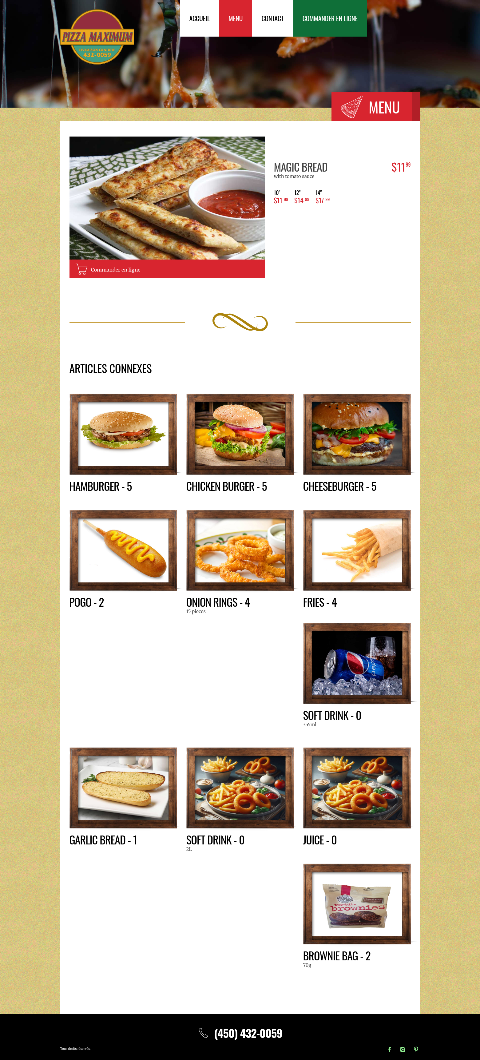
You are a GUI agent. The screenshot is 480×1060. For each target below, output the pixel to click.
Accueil (199, 18)
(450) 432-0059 (240, 1033)
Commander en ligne (330, 18)
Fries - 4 (320, 602)
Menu (235, 18)
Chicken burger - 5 (226, 486)
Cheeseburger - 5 (339, 486)
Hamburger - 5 (100, 486)
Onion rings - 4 (218, 602)
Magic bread (300, 166)
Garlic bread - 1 (103, 839)
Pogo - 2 (86, 602)
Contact (272, 18)
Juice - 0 (320, 839)
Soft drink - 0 (332, 715)
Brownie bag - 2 (337, 955)
